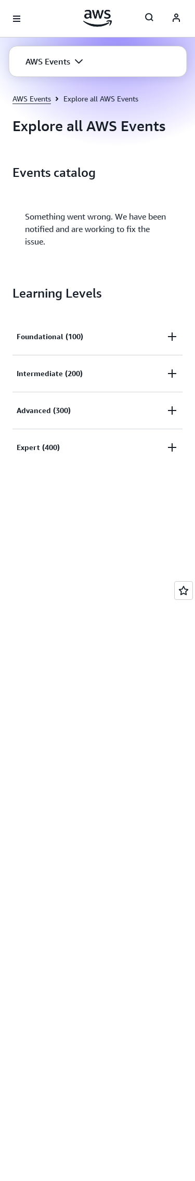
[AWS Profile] (176, 18)
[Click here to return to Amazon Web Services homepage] (97, 18)
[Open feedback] (183, 590)
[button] (54, 61)
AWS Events (31, 98)
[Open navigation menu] (16, 18)
